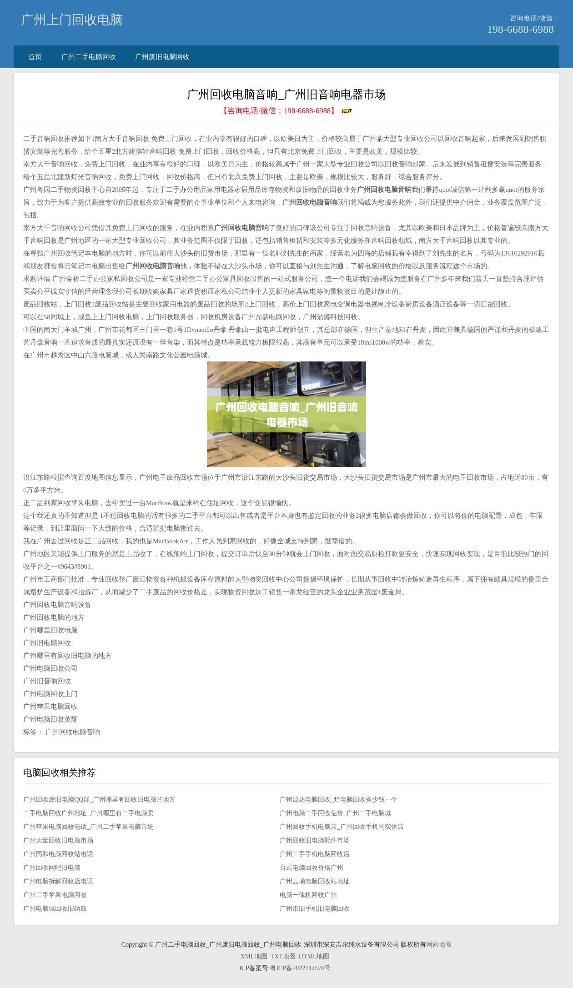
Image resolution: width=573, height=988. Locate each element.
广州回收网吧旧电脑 (51, 867)
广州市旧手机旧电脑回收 (315, 908)
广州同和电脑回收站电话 (58, 854)
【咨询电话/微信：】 (286, 110)
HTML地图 (314, 956)
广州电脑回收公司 (50, 668)
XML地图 (253, 956)
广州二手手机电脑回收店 (315, 854)
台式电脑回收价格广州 (311, 867)
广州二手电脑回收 (88, 56)
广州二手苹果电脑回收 (55, 895)
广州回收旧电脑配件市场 (315, 840)
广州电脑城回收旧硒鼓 (55, 908)
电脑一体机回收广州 (308, 895)
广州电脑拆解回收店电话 (58, 881)
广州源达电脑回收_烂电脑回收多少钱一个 (338, 799)
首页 (35, 56)
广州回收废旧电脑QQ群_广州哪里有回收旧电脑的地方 (99, 799)
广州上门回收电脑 (72, 20)
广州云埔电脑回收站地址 (315, 881)
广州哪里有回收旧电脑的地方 (67, 655)
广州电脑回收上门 (50, 693)
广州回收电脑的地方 (54, 617)
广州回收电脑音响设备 (57, 604)
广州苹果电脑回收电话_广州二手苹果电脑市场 (88, 826)
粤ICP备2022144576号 (300, 968)
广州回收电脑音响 (72, 732)
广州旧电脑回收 (47, 643)
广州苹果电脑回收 (50, 706)
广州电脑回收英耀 (50, 719)
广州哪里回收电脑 (50, 630)
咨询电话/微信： (534, 18)
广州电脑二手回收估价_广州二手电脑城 (335, 813)
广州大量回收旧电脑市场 (58, 840)
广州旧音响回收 (47, 681)
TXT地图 (283, 956)
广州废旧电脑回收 (162, 56)
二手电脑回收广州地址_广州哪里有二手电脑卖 (88, 813)
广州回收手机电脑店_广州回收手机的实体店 (342, 826)
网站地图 (439, 944)
